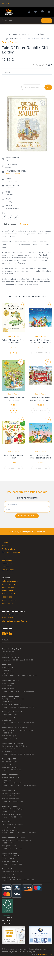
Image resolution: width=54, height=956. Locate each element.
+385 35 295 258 (8, 597)
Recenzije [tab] (24, 224)
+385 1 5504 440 (9, 587)
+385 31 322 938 (9, 811)
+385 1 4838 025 (9, 843)
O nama (5, 542)
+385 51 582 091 (8, 590)
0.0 (42, 65)
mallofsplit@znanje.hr (12, 861)
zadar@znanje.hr (10, 751)
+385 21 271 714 (9, 717)
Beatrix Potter (13, 336)
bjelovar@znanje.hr (11, 830)
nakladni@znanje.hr (10, 614)
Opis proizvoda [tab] (10, 224)
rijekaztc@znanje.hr (11, 767)
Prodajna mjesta (8, 549)
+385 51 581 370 (9, 764)
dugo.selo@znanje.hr (11, 846)
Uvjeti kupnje (7, 563)
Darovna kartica (8, 570)
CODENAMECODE (45, 954)
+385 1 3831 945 (9, 874)
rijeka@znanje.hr (10, 689)
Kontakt (5, 546)
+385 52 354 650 (9, 600)
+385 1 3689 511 (8, 618)
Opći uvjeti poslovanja (11, 552)
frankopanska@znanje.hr (13, 783)
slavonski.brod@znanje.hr (13, 704)
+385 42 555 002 (9, 733)
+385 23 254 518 (8, 594)
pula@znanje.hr (9, 673)
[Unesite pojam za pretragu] (27, 20)
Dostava (5, 566)
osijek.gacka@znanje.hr (12, 814)
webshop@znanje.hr (10, 581)
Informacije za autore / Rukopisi (14, 621)
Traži (46, 21)
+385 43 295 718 (8, 584)
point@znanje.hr (10, 877)
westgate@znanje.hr (11, 798)
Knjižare (5, 3)
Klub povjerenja (8, 560)
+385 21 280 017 (9, 859)
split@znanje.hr (9, 720)
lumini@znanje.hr (10, 736)
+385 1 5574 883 (9, 780)
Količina (7, 72)
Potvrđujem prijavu (27, 516)
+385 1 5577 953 (8, 603)
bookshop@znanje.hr (11, 657)
